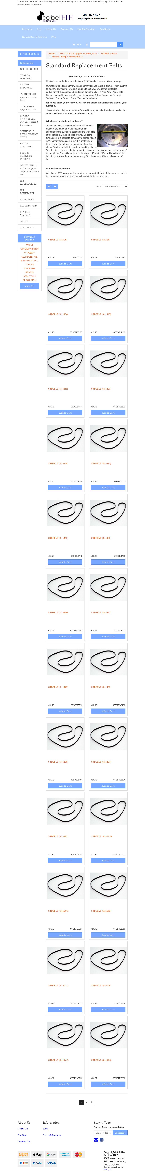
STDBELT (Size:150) (101, 538)
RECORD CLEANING (26, 145)
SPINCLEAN (29, 280)
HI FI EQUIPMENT (27, 191)
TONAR (29, 264)
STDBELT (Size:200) (101, 836)
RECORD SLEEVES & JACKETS (26, 156)
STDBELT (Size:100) (58, 314)
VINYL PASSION (29, 249)
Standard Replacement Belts (67, 56)
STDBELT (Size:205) (58, 911)
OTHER (24, 221)
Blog (39, 29)
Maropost (107, 1169)
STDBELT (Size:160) (58, 612)
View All (29, 286)
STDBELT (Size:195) (58, 836)
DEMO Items (27, 199)
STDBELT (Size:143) (58, 538)
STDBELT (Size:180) (101, 687)
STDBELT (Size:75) (57, 240)
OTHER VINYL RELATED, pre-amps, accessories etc (29, 170)
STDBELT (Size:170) (101, 612)
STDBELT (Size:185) (58, 762)
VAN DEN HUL (30, 257)
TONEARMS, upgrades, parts (28, 108)
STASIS (30, 272)
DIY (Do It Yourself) (25, 213)
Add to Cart (65, 264)
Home (51, 53)
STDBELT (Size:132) (101, 463)
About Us (51, 29)
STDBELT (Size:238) (101, 985)
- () (77, 44)
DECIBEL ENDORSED (26, 86)
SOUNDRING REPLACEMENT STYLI (29, 134)
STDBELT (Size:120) (101, 389)
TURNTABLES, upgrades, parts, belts (28, 97)
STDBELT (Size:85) (100, 240)
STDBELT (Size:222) (58, 985)
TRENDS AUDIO (29, 260)
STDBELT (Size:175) (58, 687)
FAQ (53, 37)
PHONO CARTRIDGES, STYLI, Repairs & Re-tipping (29, 120)
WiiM (29, 245)
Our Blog (22, 1135)
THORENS (29, 268)
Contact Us (67, 29)
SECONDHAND (28, 205)
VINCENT (29, 253)
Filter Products (29, 54)
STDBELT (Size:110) (101, 314)
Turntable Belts (109, 53)
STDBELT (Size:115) (58, 389)
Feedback (105, 29)
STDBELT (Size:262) (58, 1060)
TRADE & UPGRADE (25, 77)
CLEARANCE (27, 227)
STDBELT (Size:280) (101, 1060)
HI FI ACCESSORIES (28, 182)
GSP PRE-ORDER (29, 69)
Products (27, 29)
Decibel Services (86, 29)
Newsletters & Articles (34, 37)
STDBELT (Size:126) (58, 463)
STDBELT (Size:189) (101, 762)
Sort (98, 186)
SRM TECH (29, 276)
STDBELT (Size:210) (101, 911)
